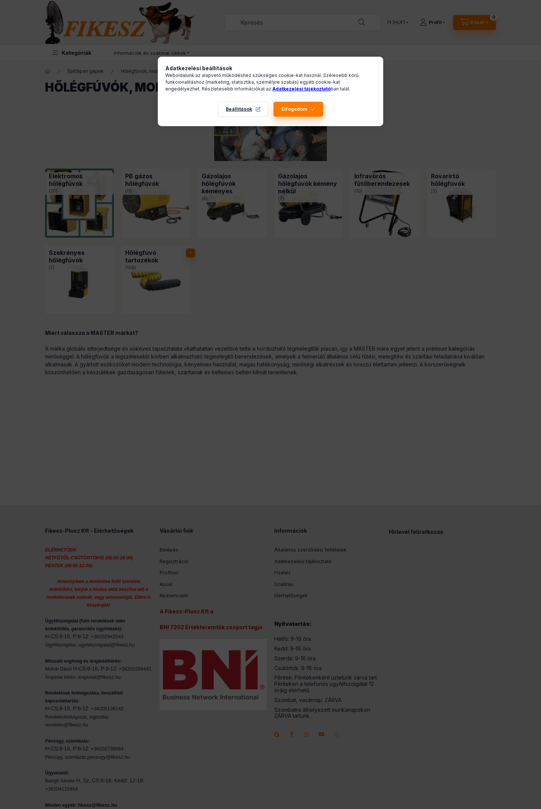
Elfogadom (294, 109)
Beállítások (239, 109)
